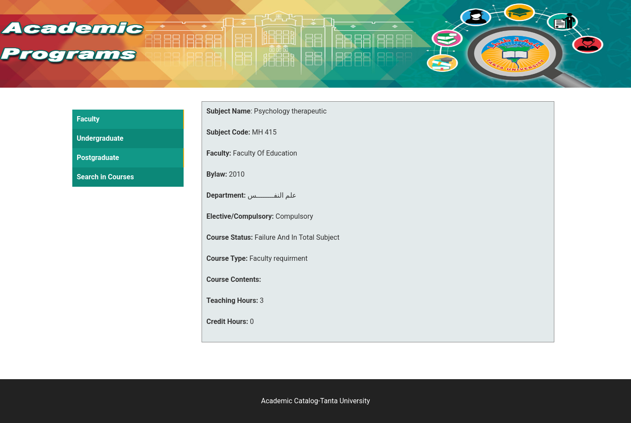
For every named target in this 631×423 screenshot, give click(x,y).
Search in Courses (105, 177)
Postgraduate (98, 157)
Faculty (88, 119)
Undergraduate (100, 138)
